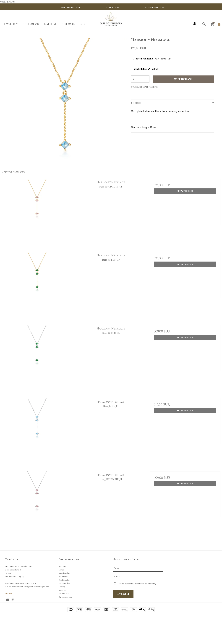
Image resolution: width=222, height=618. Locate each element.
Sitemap (8, 593)
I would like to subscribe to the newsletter (140, 583)
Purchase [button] (182, 79)
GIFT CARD (68, 24)
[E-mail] (138, 576)
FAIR (82, 24)
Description (136, 103)
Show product (185, 191)
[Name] (138, 567)
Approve (121, 594)
